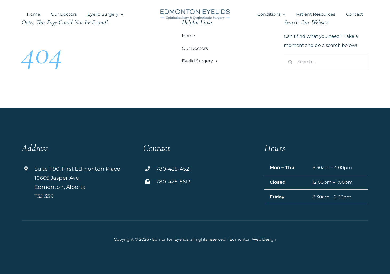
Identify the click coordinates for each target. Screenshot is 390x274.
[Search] (290, 61)
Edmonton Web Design (252, 239)
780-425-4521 (173, 169)
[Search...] (326, 61)
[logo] (195, 11)
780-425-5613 (173, 181)
